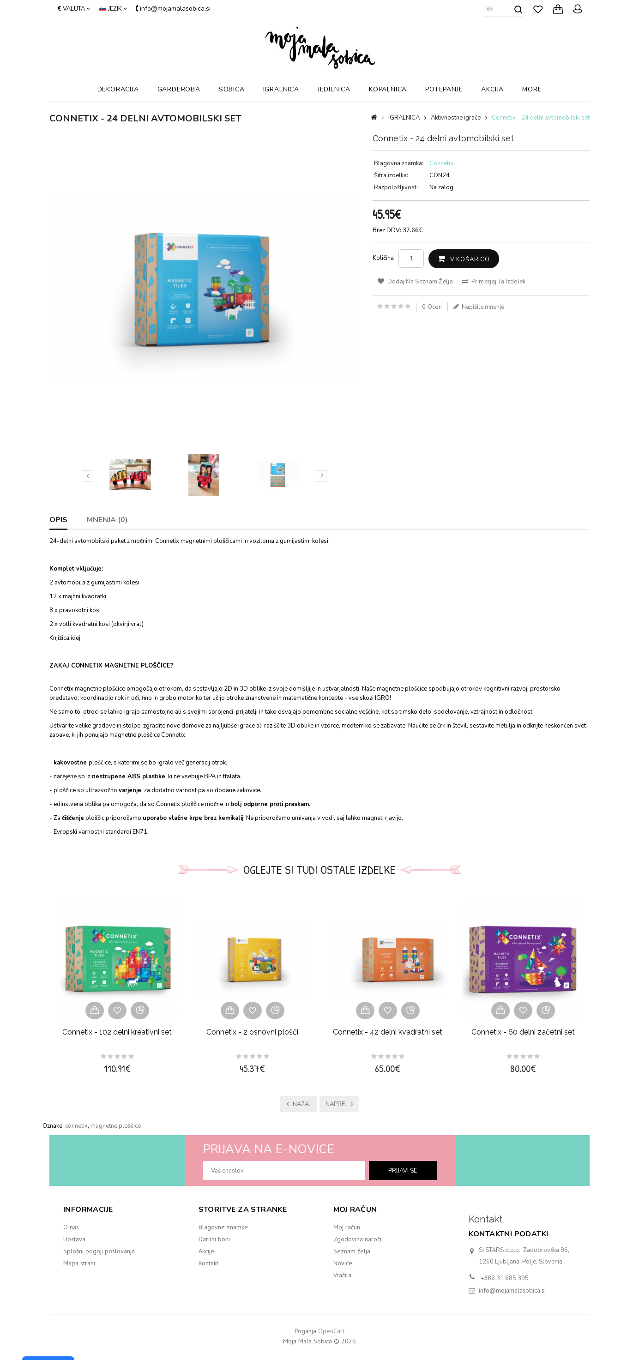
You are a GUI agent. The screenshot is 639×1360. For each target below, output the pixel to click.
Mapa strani (79, 1263)
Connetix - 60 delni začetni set (523, 1032)
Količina (383, 258)
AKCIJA (492, 89)
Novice (342, 1263)
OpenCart (331, 1331)
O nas (71, 1227)
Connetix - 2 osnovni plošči (252, 1032)
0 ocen (432, 307)
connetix (76, 1126)
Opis (58, 520)
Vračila (342, 1275)
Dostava (74, 1239)
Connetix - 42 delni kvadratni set (387, 1032)
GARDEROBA (178, 89)
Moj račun (346, 1227)
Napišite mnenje (478, 307)
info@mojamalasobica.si (512, 1290)
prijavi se (402, 1171)
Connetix (441, 163)
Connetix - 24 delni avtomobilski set (541, 118)
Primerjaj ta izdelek (494, 281)
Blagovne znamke (223, 1227)
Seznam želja (351, 1251)
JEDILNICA (334, 89)
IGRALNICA (281, 89)
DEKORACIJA (118, 89)
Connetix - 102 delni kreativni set (117, 1032)
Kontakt (208, 1263)
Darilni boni (214, 1239)
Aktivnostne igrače (456, 118)
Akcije (206, 1251)
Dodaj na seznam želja (415, 281)
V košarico (470, 259)
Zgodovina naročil (358, 1239)
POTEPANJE (444, 89)
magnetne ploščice (115, 1126)
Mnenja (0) (107, 520)
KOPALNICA (388, 89)
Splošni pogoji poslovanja (99, 1251)
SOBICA (232, 89)
